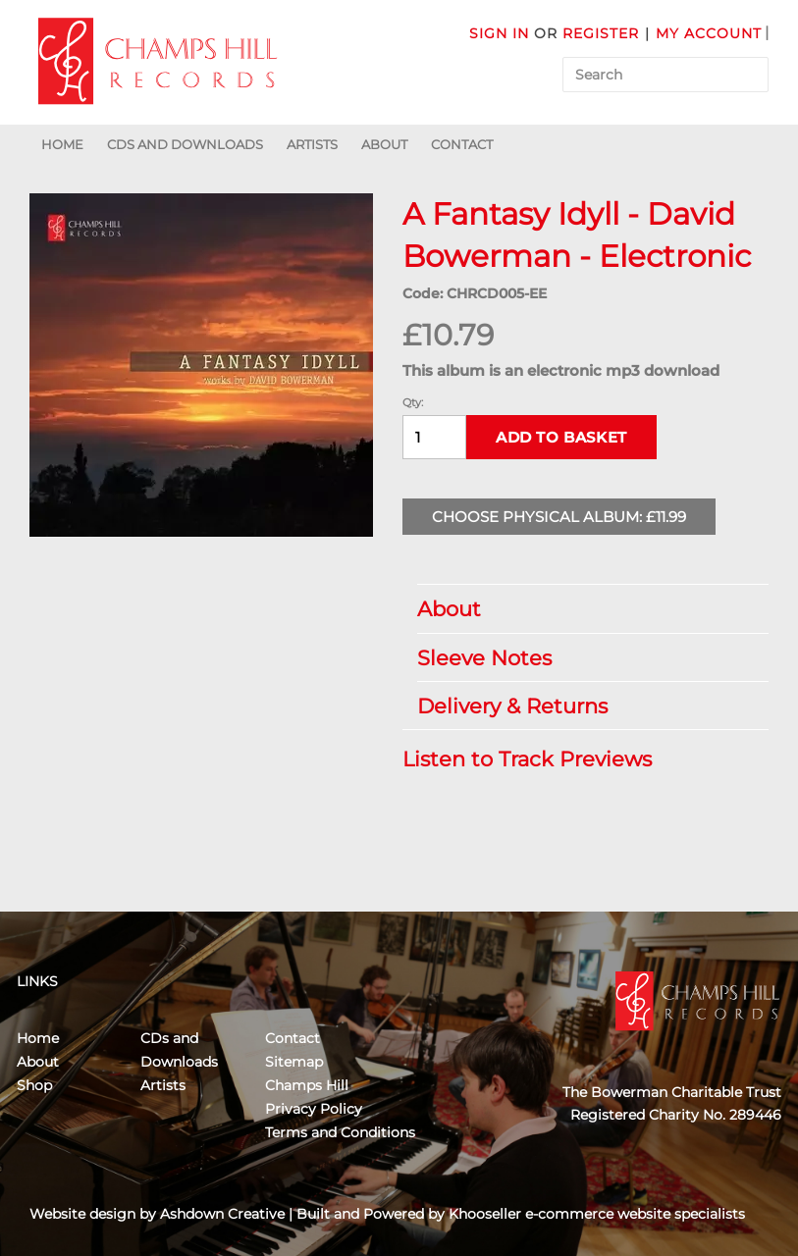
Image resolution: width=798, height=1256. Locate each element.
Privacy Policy (313, 1109)
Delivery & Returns (583, 706)
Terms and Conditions (340, 1132)
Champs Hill (306, 1085)
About (384, 144)
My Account (709, 33)
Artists (312, 144)
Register (600, 33)
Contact (462, 144)
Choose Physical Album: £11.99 (559, 516)
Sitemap (294, 1062)
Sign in (499, 33)
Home (62, 144)
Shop (34, 1085)
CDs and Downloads (185, 144)
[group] (201, 365)
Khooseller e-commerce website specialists (597, 1214)
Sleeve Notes (583, 658)
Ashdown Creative (222, 1214)
